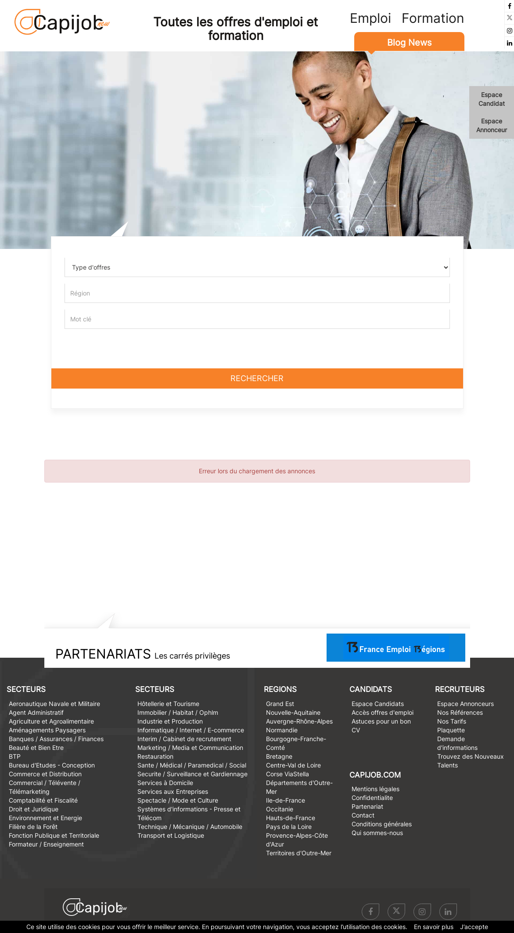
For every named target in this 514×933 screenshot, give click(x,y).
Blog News (409, 42)
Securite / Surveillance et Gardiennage (192, 774)
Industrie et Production (170, 721)
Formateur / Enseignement (46, 844)
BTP (15, 756)
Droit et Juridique (33, 809)
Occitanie (279, 809)
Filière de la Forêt (33, 826)
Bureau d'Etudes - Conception (52, 765)
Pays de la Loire (289, 826)
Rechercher (257, 378)
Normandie (282, 730)
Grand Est (280, 703)
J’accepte (474, 926)
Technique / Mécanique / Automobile (189, 826)
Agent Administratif (36, 712)
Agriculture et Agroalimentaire (51, 721)
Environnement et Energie (45, 817)
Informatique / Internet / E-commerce (190, 730)
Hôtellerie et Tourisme (168, 703)
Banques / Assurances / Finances (56, 738)
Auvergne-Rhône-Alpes (299, 721)
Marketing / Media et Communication (190, 747)
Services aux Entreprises (172, 791)
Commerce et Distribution (45, 774)
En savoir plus (433, 926)
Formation (433, 18)
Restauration (155, 756)
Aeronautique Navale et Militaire (54, 703)
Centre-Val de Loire (293, 765)
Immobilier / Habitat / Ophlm (177, 712)
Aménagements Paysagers (47, 730)
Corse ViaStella (287, 774)
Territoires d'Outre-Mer (298, 853)
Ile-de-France (285, 800)
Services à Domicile (165, 782)
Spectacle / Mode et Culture (177, 800)
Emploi (370, 18)
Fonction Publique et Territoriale (54, 835)
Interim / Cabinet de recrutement (184, 738)
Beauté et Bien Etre (36, 747)
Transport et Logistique (170, 835)
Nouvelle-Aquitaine (293, 712)
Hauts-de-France (290, 817)
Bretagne (279, 756)
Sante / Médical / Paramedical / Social (191, 765)
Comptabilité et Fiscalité (43, 800)
